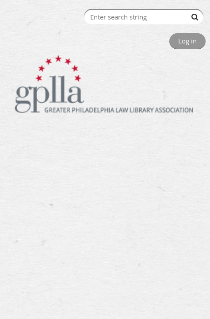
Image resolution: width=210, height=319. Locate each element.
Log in (187, 40)
